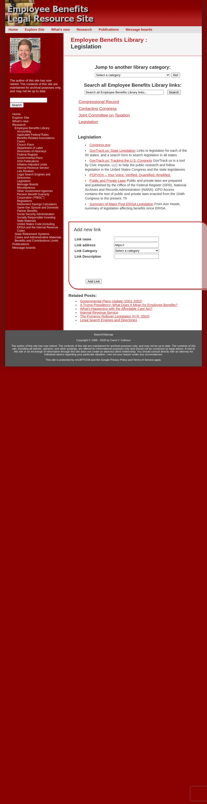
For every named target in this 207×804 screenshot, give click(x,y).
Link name (83, 239)
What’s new (60, 29)
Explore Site (34, 29)
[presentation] (138, 269)
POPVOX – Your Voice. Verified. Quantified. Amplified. (130, 175)
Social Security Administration (35, 214)
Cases (21, 141)
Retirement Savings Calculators (37, 204)
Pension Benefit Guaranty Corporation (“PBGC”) (33, 196)
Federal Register (27, 154)
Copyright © (83, 340)
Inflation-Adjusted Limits (32, 164)
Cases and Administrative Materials (38, 237)
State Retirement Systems (32, 234)
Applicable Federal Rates (33, 134)
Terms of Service (143, 359)
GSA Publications (28, 161)
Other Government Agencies (35, 191)
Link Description (88, 256)
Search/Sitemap (103, 334)
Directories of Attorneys (31, 151)
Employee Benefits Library (32, 128)
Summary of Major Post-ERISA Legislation (121, 204)
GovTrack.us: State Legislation (112, 150)
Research (84, 29)
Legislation (24, 181)
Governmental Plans (30, 158)
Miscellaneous (26, 187)
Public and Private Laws (107, 181)
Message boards (139, 29)
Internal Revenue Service (33, 167)
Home (13, 29)
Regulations (24, 201)
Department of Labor (30, 148)
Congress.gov (99, 145)
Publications (109, 29)
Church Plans (25, 144)
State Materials (26, 220)
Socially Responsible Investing (36, 217)
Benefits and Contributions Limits (36, 240)
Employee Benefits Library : (109, 40)
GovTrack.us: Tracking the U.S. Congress (120, 160)
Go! (175, 75)
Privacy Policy (118, 359)
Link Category (86, 251)
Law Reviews (25, 171)
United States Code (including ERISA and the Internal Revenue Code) (37, 227)
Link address (85, 245)
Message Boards (27, 184)
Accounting (24, 131)
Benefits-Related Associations (36, 138)
